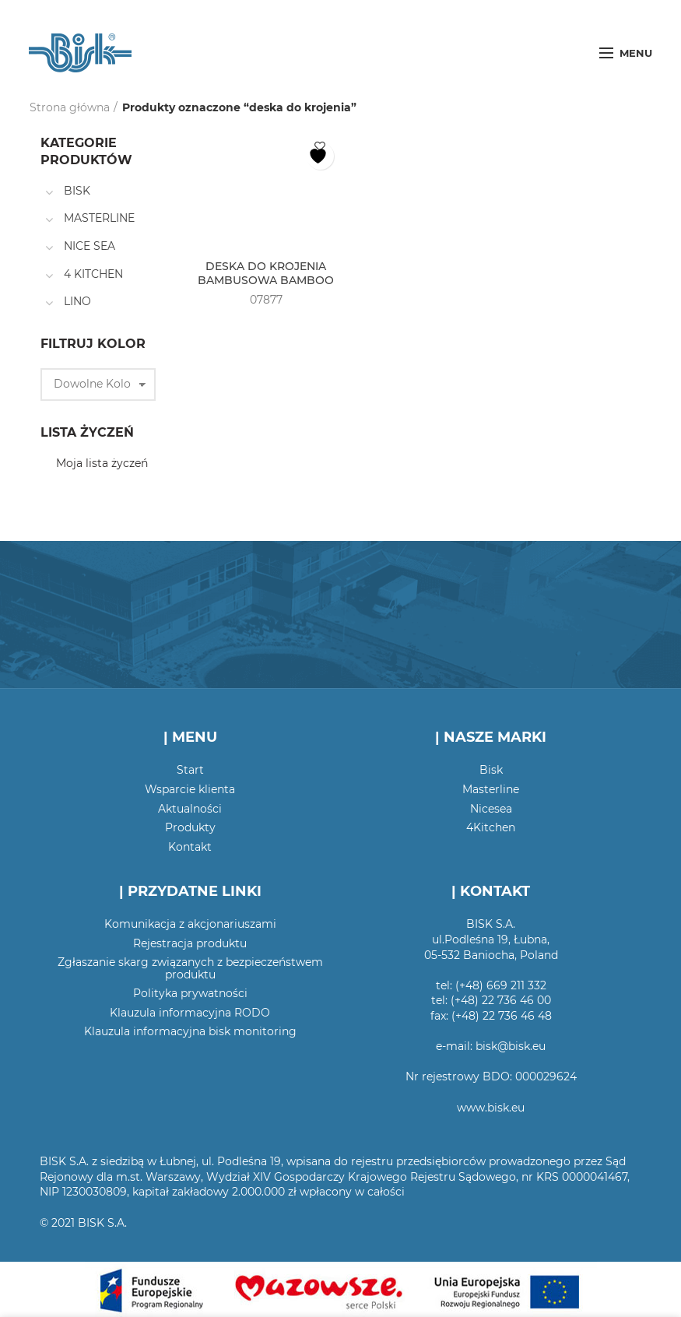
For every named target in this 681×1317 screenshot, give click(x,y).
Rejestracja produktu (190, 943)
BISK (77, 191)
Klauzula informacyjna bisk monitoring (190, 1031)
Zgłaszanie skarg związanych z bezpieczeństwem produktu (190, 968)
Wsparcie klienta (190, 789)
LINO (77, 301)
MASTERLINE (99, 218)
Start (190, 770)
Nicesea (491, 808)
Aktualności (190, 808)
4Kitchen (490, 827)
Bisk (491, 770)
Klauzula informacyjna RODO (190, 1012)
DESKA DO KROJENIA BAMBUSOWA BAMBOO (266, 273)
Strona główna (70, 107)
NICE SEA (89, 246)
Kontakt (190, 847)
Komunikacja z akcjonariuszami (190, 924)
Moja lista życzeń (102, 463)
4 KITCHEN (93, 274)
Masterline (490, 789)
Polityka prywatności (190, 993)
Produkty (190, 827)
